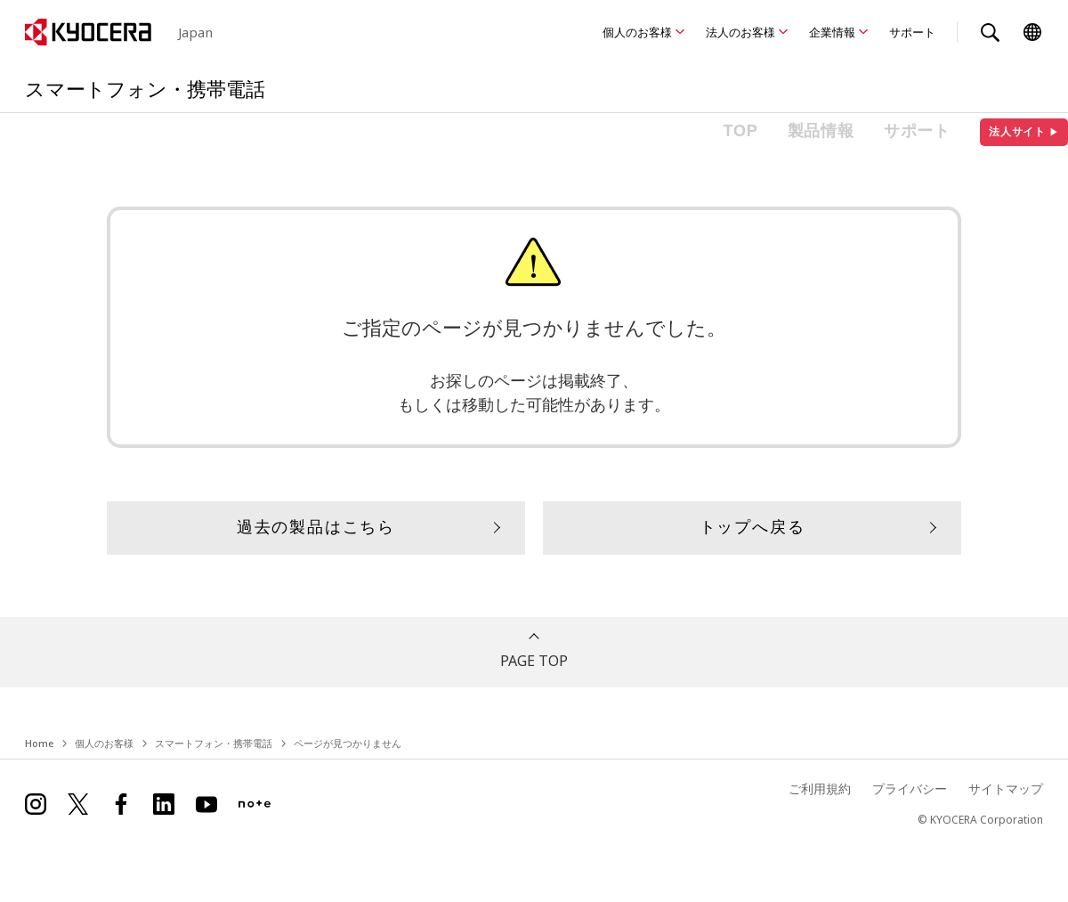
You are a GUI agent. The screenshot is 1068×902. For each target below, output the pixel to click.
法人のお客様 (740, 32)
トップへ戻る (752, 527)
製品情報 (821, 131)
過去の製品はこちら (316, 527)
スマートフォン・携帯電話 (213, 743)
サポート (912, 32)
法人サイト (1024, 132)
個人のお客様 (637, 32)
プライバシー (909, 788)
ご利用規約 (820, 788)
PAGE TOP (534, 660)
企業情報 (832, 32)
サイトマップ (1005, 788)
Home (39, 743)
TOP (741, 131)
